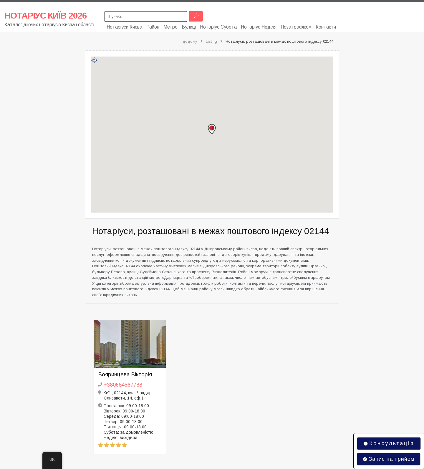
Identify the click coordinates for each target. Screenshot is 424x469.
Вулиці (189, 25)
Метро (170, 25)
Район (152, 25)
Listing (211, 40)
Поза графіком (296, 25)
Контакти (326, 25)
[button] (212, 128)
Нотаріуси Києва (124, 25)
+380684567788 (123, 384)
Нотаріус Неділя (258, 25)
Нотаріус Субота (218, 25)
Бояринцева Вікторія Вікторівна (129, 373)
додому (190, 40)
